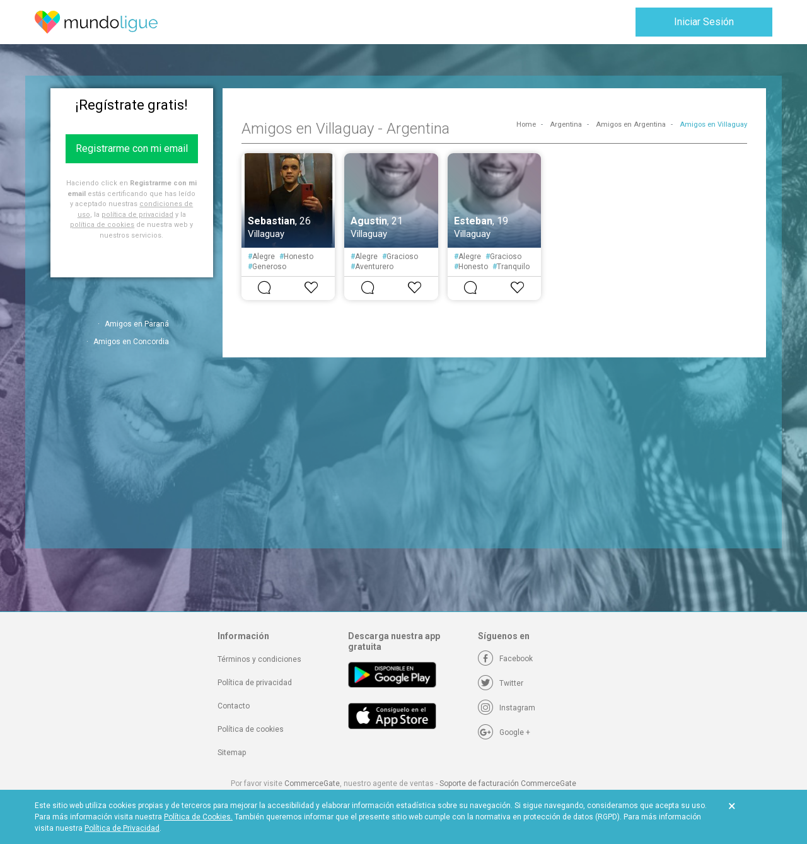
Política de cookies (251, 729)
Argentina (566, 124)
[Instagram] (506, 707)
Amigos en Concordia (131, 341)
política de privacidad (137, 215)
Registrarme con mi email (132, 148)
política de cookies (102, 225)
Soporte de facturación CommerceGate (507, 783)
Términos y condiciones (259, 659)
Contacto (234, 706)
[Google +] (504, 732)
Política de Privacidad (122, 828)
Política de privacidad (255, 682)
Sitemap (232, 752)
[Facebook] (505, 658)
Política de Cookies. (198, 816)
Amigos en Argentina (631, 124)
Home (526, 124)
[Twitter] (500, 683)
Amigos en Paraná (137, 324)
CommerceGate (312, 783)
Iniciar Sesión (704, 22)
